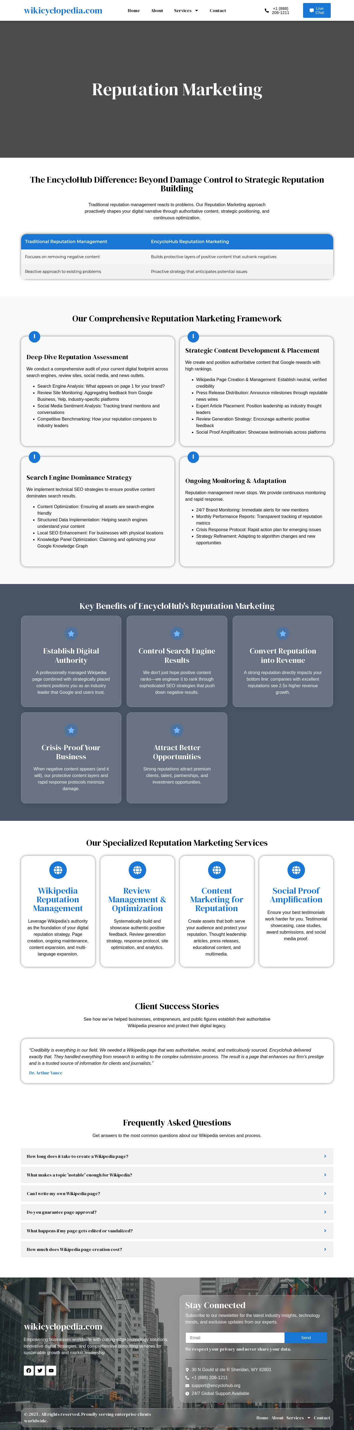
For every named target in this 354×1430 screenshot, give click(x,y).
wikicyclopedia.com (63, 10)
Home (134, 10)
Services (186, 10)
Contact (218, 10)
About (157, 10)
